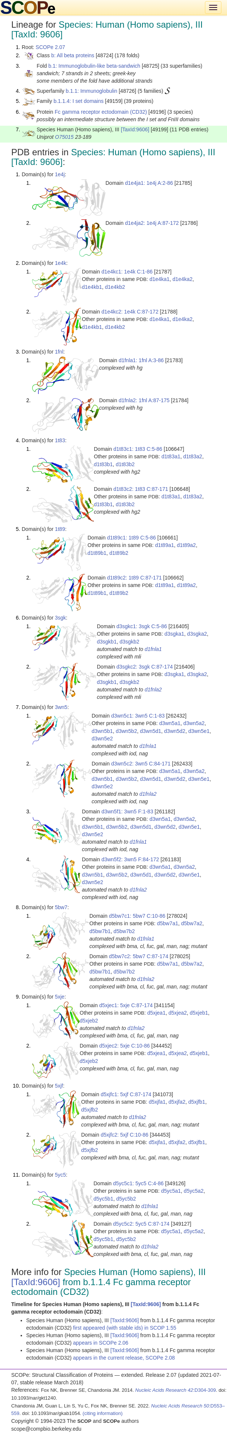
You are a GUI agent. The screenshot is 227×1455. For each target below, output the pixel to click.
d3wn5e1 (198, 731)
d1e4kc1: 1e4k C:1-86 (127, 272)
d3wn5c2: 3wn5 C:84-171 (141, 764)
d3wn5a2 (194, 723)
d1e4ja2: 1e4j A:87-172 (152, 223)
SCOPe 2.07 (50, 47)
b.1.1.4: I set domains (78, 101)
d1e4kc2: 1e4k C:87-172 (130, 312)
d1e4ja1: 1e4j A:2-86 (149, 183)
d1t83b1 (103, 464)
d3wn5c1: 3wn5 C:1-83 (138, 716)
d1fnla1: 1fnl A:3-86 (141, 360)
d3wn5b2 (126, 731)
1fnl (59, 352)
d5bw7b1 (100, 931)
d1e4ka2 (182, 279)
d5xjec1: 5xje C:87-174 (126, 1005)
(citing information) (103, 1413)
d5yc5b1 (103, 1199)
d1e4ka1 (160, 279)
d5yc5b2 (126, 1199)
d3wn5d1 (150, 731)
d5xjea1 (156, 1013)
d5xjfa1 (157, 1102)
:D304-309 (175, 1390)
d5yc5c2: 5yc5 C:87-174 (141, 1224)
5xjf (59, 1086)
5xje (60, 997)
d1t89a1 (164, 545)
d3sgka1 (174, 634)
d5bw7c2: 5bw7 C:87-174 (138, 956)
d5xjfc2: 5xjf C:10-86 (124, 1135)
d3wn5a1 (170, 723)
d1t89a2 (186, 545)
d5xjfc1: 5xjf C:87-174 (126, 1094)
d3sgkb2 (129, 642)
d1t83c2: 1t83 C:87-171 (140, 489)
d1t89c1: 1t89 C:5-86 (131, 538)
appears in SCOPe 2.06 (100, 1343)
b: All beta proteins (72, 55)
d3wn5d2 (174, 731)
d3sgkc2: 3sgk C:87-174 (144, 667)
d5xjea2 (177, 1013)
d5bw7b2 (124, 931)
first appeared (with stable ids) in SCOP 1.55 (124, 1328)
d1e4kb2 (115, 287)
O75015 (64, 137)
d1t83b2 (125, 464)
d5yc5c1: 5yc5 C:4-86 (138, 1183)
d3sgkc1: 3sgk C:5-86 (141, 626)
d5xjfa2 (177, 1102)
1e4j (60, 174)
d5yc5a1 (171, 1191)
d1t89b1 (97, 553)
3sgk (60, 618)
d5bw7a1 (167, 923)
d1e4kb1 (92, 287)
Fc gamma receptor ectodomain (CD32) (101, 112)
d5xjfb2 (89, 1110)
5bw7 (61, 907)
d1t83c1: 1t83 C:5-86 (137, 449)
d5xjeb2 (89, 1021)
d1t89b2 (118, 553)
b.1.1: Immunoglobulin (91, 91)
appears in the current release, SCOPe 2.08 (124, 1358)
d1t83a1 (171, 456)
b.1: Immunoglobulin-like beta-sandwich (94, 66)
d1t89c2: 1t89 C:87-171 (134, 578)
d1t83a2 (192, 456)
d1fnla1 (153, 649)
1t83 (60, 440)
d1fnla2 (153, 690)
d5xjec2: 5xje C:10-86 (124, 1046)
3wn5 (61, 707)
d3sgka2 (197, 634)
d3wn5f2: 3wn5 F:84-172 (130, 859)
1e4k (60, 263)
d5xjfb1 (196, 1102)
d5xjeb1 (199, 1013)
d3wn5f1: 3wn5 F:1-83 (127, 811)
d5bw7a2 (191, 923)
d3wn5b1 (102, 731)
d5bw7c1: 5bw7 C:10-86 (137, 916)
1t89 (60, 529)
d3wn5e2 (102, 739)
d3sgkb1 (107, 642)
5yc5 (60, 1175)
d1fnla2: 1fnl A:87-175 (144, 400)
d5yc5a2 (193, 1191)
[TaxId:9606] (135, 129)
